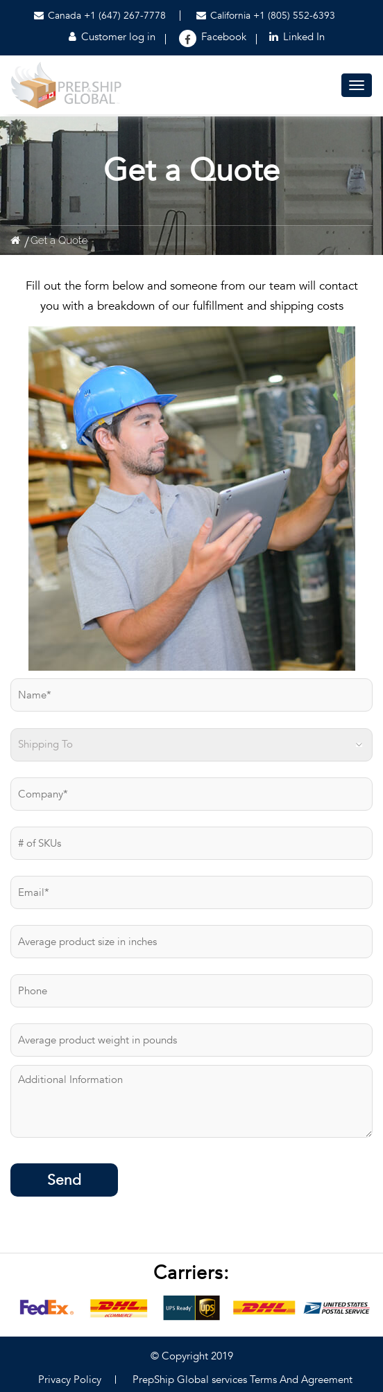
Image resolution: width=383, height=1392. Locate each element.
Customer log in (112, 37)
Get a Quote (59, 240)
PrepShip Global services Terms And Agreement (242, 1379)
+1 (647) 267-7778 (125, 15)
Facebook (223, 37)
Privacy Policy (69, 1379)
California (224, 15)
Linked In (297, 37)
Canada (57, 15)
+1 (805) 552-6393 (294, 15)
